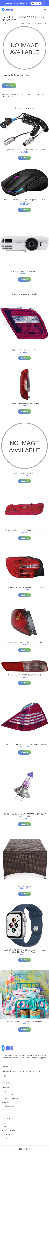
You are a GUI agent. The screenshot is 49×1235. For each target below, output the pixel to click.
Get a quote (36, 3)
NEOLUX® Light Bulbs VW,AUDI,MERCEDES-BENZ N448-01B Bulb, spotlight (24, 815)
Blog (3, 1123)
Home (4, 23)
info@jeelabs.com (8, 1076)
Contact (4, 1127)
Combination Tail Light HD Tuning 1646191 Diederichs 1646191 (24, 744)
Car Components (17, 75)
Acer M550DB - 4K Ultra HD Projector (24, 271)
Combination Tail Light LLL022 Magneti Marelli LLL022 (24, 587)
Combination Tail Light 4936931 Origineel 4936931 (24, 642)
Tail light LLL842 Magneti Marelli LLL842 (24, 404)
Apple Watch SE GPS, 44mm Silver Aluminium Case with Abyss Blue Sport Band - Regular (24, 951)
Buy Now (9, 85)
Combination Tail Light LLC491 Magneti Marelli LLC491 (24, 530)
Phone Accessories (8, 1110)
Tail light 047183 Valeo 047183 (24, 473)
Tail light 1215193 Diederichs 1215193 (24, 350)
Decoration (6, 1102)
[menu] (45, 9)
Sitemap (4, 1138)
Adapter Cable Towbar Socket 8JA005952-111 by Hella (24, 150)
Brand (4, 1091)
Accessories (6, 1087)
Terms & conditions (8, 1130)
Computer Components (10, 1099)
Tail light (26, 75)
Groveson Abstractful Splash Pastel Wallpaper (24, 1022)
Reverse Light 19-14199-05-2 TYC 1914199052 (24, 675)
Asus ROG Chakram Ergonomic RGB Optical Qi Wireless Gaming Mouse (24, 201)
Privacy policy (6, 1134)
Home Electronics (8, 1106)
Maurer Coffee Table (24, 886)
